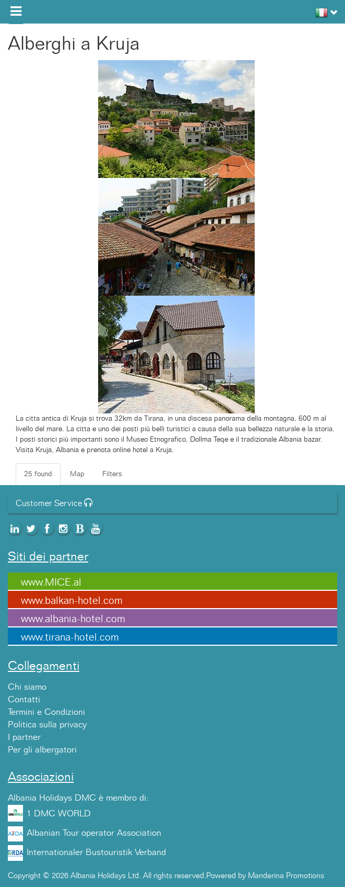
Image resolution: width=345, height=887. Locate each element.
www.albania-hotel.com (73, 619)
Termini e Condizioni (46, 712)
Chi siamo (27, 687)
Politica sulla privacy (47, 725)
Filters (112, 474)
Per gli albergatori (42, 750)
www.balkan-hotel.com (72, 601)
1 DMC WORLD (59, 814)
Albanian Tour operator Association (94, 833)
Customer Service (54, 503)
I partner (24, 737)
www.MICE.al (51, 582)
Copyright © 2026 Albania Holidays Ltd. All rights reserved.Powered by (128, 876)
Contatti (24, 699)
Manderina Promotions (286, 876)
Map (77, 474)
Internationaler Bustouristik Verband (96, 852)
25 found (38, 474)
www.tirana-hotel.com (70, 637)
